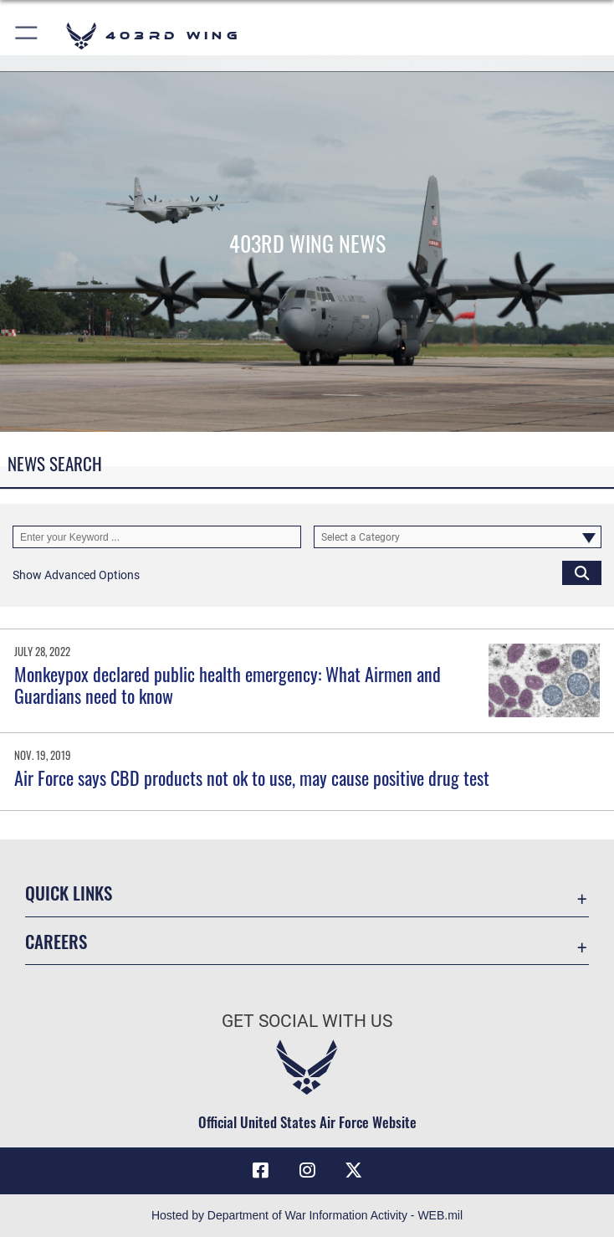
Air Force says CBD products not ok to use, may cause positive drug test (251, 777)
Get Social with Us (307, 1021)
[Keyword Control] (157, 537)
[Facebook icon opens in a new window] (260, 1170)
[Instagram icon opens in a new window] (307, 1170)
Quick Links (68, 893)
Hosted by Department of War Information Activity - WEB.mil (307, 1215)
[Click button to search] (581, 572)
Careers (56, 941)
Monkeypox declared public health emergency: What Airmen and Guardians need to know (227, 684)
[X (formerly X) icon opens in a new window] (353, 1170)
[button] (27, 35)
